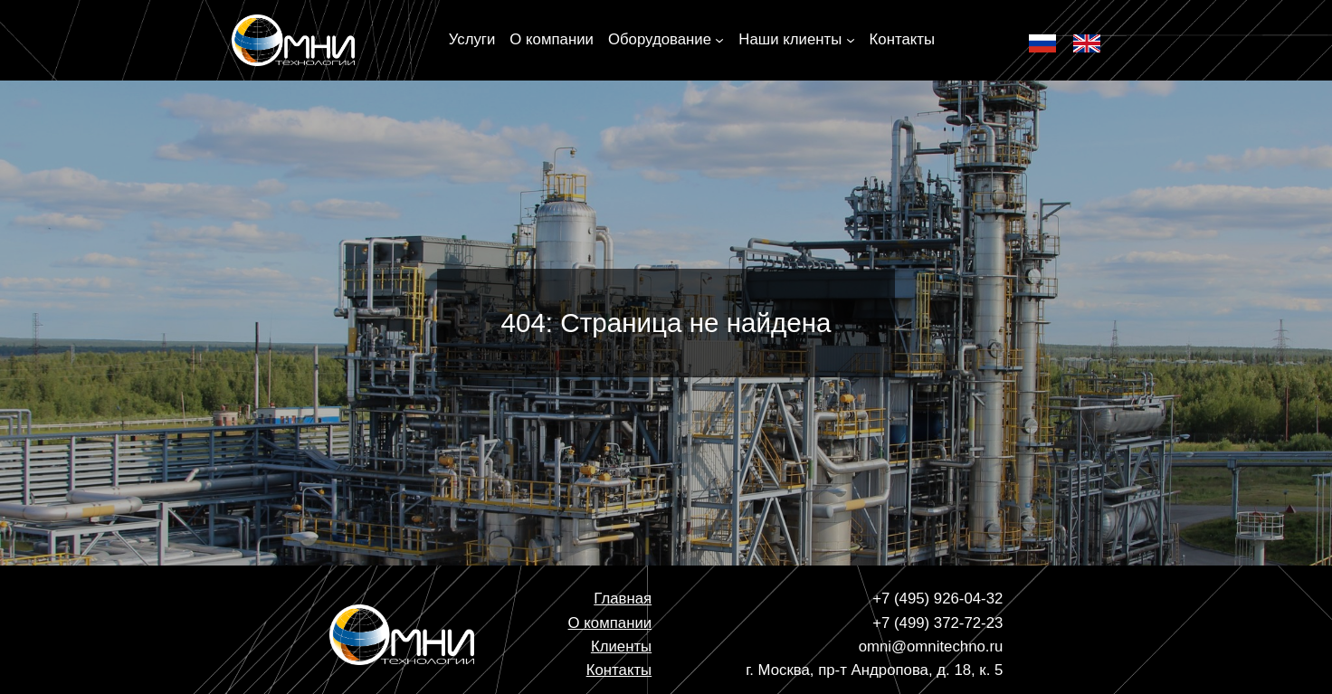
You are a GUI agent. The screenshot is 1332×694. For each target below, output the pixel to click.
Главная (623, 598)
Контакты (619, 670)
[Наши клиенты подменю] (850, 39)
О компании (610, 623)
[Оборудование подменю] (719, 39)
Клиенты (621, 646)
